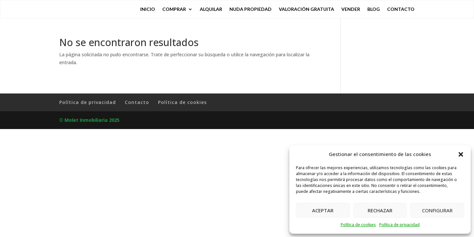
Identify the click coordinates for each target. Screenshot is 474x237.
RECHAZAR (380, 210)
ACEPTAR (322, 210)
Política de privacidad (399, 224)
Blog (373, 9)
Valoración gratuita (306, 9)
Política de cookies (358, 224)
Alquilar (211, 9)
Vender (350, 9)
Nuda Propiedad (250, 9)
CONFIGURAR (437, 210)
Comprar (174, 9)
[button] (461, 154)
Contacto (400, 9)
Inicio (147, 9)
